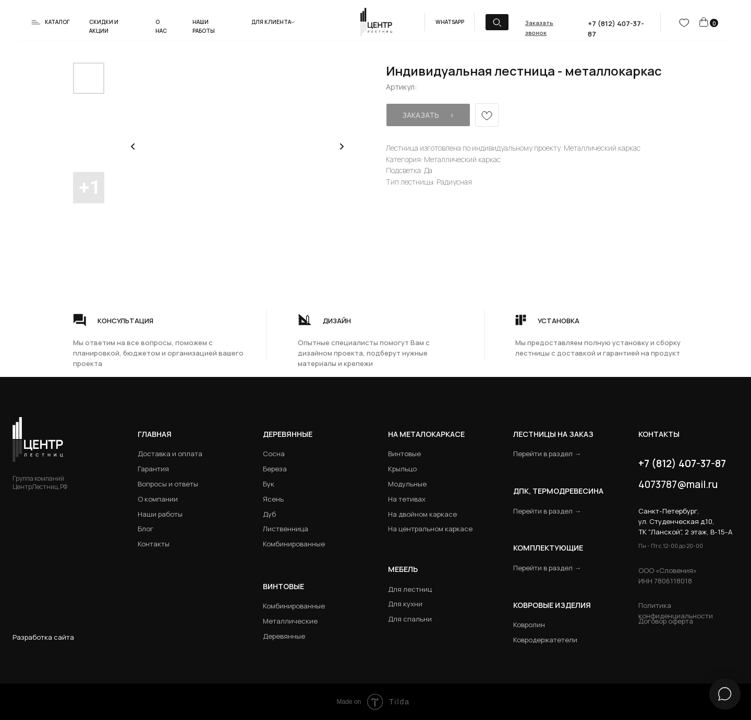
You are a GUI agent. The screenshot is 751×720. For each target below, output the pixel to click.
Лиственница (285, 528)
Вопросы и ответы (168, 484)
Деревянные (287, 434)
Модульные (407, 484)
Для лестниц (410, 589)
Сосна (274, 453)
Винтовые (404, 453)
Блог (145, 528)
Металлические (290, 621)
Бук (268, 484)
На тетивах (407, 499)
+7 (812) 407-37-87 (682, 463)
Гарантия (153, 468)
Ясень (273, 499)
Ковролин (529, 624)
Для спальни (410, 619)
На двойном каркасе (422, 514)
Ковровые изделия (552, 605)
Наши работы (160, 514)
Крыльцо (402, 468)
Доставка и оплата (170, 453)
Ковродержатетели (545, 639)
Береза (275, 468)
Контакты (153, 543)
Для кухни (405, 603)
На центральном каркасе (430, 528)
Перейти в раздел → (547, 453)
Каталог (57, 22)
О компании (158, 499)
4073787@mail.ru (678, 484)
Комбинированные (294, 543)
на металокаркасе (426, 434)
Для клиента (271, 22)
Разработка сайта (43, 637)
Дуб (269, 514)
